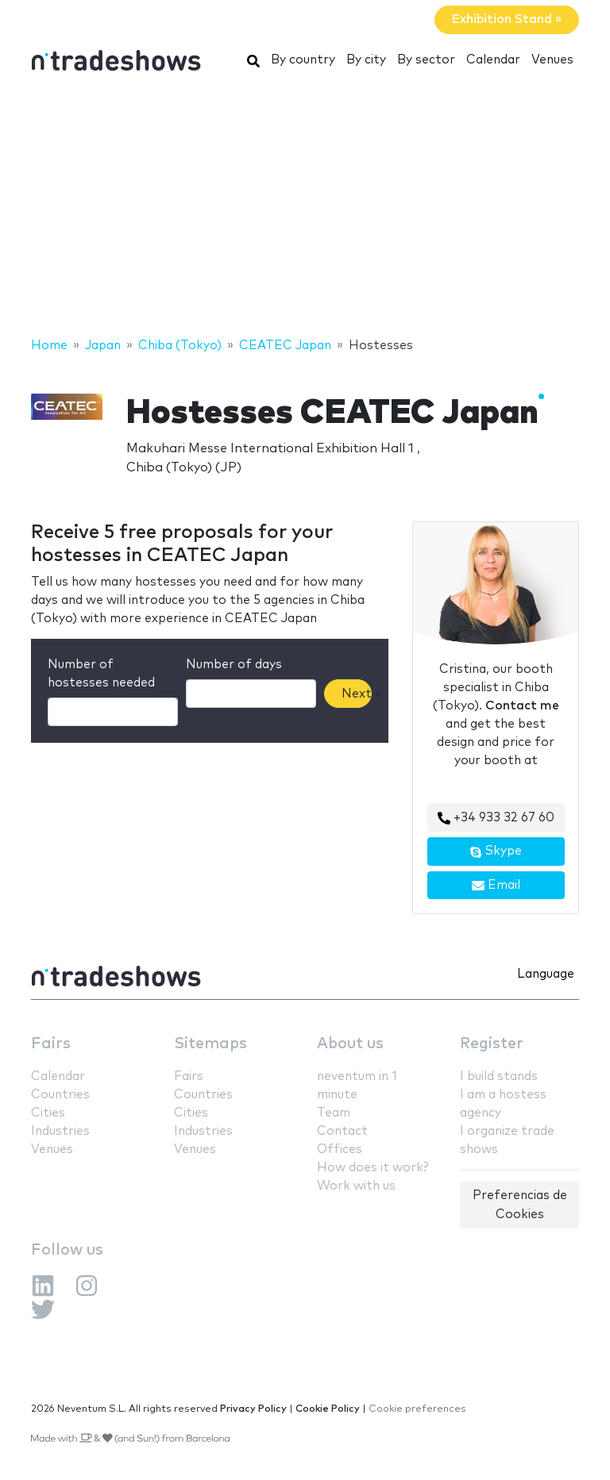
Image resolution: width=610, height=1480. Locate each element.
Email (496, 885)
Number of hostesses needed (101, 674)
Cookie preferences (417, 1409)
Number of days (234, 665)
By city (366, 60)
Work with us (356, 1186)
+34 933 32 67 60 (496, 818)
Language (545, 974)
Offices (339, 1149)
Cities (48, 1113)
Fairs (51, 1043)
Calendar (493, 60)
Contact (342, 1131)
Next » (357, 694)
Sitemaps (210, 1043)
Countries (60, 1095)
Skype (495, 851)
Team (333, 1113)
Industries (60, 1131)
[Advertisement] (305, 209)
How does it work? (372, 1168)
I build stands (499, 1076)
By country (303, 60)
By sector (426, 60)
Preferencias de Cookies (520, 1205)
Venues (552, 60)
